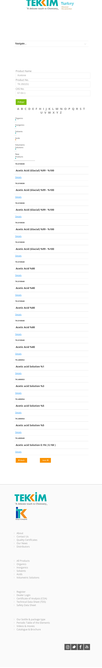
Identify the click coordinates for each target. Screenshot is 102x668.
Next (45, 460)
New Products (16, 156)
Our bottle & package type (31, 619)
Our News (22, 543)
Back (21, 460)
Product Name (24, 71)
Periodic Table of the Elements (33, 622)
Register (21, 591)
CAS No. (20, 88)
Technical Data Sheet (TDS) (31, 601)
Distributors (23, 546)
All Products (23, 560)
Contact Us (23, 536)
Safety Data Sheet (26, 605)
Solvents (16, 132)
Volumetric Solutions (16, 146)
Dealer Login (23, 595)
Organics (16, 118)
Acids (16, 138)
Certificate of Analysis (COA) (32, 598)
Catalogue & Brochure (29, 629)
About (20, 533)
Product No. (22, 79)
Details (18, 177)
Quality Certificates (27, 539)
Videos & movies (26, 626)
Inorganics (16, 125)
